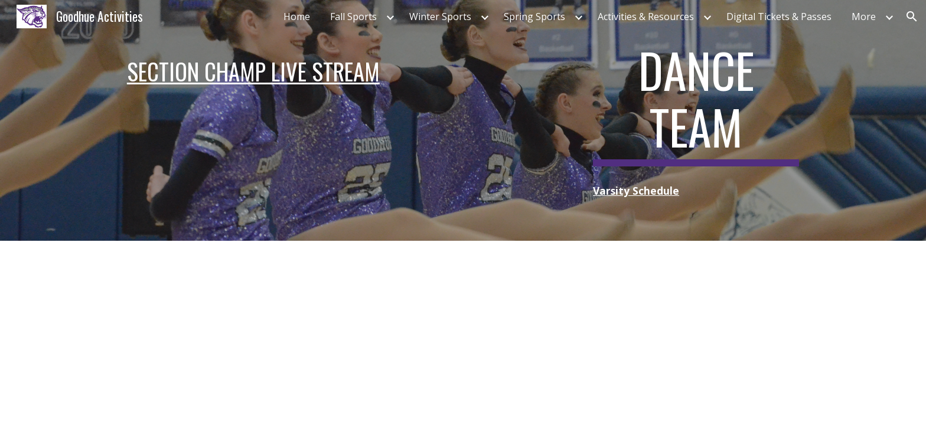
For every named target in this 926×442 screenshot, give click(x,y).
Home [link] (296, 16)
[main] (346, 71)
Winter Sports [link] (440, 16)
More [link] (864, 16)
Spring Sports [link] (534, 16)
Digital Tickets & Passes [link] (779, 16)
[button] (912, 16)
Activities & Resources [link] (646, 16)
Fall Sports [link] (353, 16)
